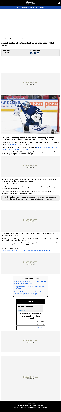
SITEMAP (30, 409)
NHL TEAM (13, 38)
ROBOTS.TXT (35, 409)
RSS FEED (25, 409)
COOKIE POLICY (42, 407)
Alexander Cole (6, 52)
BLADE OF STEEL (5, 38)
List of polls (40, 327)
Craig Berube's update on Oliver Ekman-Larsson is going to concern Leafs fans (26, 250)
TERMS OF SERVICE (20, 407)
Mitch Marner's (13, 144)
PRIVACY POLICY (32, 407)
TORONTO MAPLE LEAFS (24, 38)
